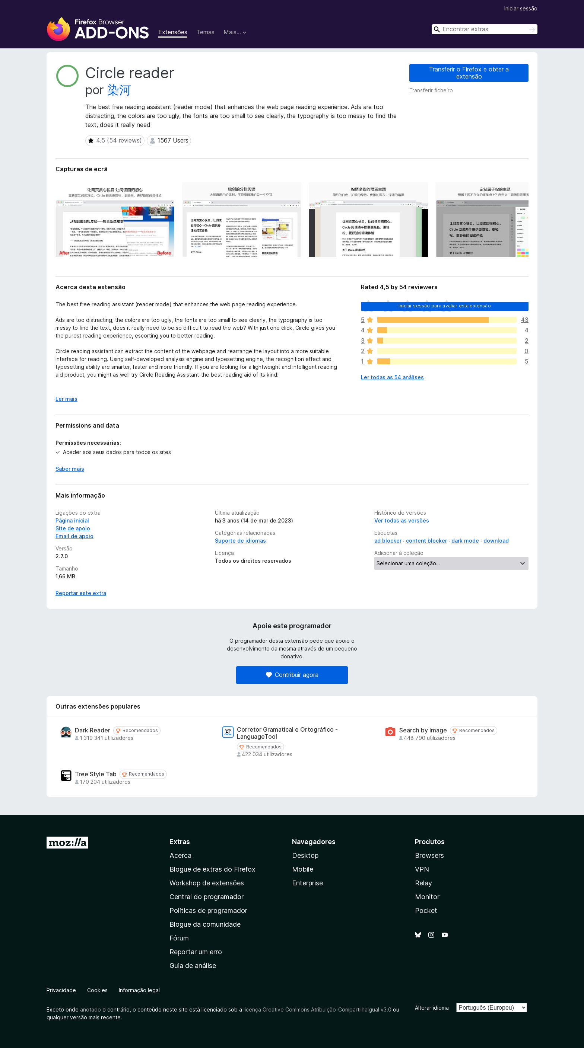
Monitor (427, 897)
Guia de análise (192, 965)
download (496, 540)
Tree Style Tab (96, 774)
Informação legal (139, 990)
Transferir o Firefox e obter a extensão (469, 73)
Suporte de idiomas (240, 540)
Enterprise (307, 883)
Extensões (172, 32)
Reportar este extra (80, 593)
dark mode (465, 540)
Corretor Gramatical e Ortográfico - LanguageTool (287, 733)
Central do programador (206, 897)
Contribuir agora (292, 674)
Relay (423, 883)
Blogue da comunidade (205, 924)
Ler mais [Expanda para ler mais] (66, 399)
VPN (422, 869)
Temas (205, 32)
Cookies (97, 990)
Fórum (179, 938)
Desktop (305, 855)
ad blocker (388, 540)
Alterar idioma (432, 1007)
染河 (119, 90)
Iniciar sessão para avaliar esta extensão (445, 306)
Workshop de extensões (206, 883)
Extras (179, 842)
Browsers (429, 855)
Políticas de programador (208, 910)
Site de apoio (72, 528)
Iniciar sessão (520, 8)
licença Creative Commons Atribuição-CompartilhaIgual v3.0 (317, 1009)
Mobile (302, 869)
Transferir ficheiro (431, 90)
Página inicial (72, 520)
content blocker (426, 540)
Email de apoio (74, 536)
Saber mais (69, 469)
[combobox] (484, 29)
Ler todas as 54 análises (392, 377)
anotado (90, 1009)
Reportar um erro (195, 952)
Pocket (426, 910)
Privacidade (61, 990)
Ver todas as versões (401, 520)
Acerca (180, 855)
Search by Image (423, 730)
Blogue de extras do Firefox (212, 869)
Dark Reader (92, 730)
